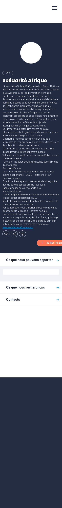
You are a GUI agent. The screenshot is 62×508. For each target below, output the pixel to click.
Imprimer (22, 233)
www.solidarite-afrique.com (17, 227)
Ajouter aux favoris (5, 233)
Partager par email (14, 233)
